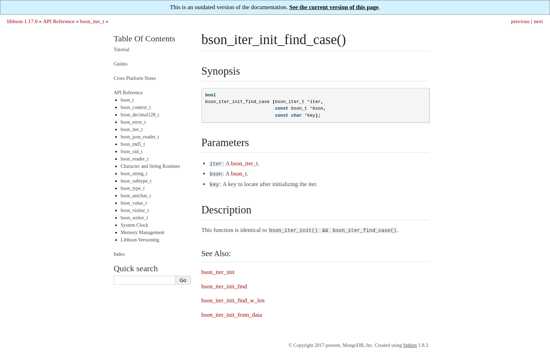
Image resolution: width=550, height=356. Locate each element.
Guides (121, 64)
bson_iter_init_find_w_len (232, 297)
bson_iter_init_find (224, 283)
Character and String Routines (150, 166)
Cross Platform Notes (135, 78)
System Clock (134, 225)
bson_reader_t (134, 159)
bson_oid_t (131, 151)
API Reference (58, 21)
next (538, 21)
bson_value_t (134, 203)
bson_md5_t (133, 144)
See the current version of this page (334, 7)
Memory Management (143, 232)
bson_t (127, 100)
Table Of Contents (144, 38)
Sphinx (410, 342)
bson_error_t (133, 122)
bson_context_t (136, 107)
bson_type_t (133, 188)
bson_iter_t (92, 21)
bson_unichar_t (136, 195)
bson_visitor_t (135, 210)
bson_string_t (134, 173)
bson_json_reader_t (140, 136)
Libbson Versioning (140, 239)
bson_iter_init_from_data (231, 312)
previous (520, 21)
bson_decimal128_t (140, 114)
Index (119, 254)
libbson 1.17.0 (22, 21)
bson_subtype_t (136, 181)
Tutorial (121, 49)
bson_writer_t (134, 217)
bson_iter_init (217, 269)
